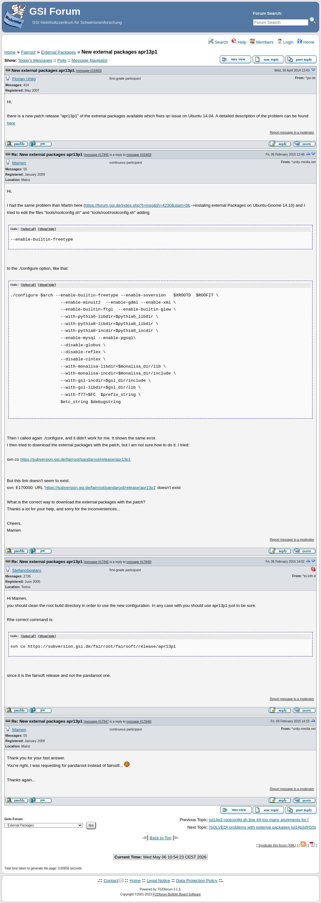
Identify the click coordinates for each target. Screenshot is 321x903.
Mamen (19, 163)
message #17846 (97, 561)
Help (239, 42)
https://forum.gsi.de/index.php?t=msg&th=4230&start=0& (137, 205)
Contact (111, 879)
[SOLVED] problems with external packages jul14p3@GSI (262, 826)
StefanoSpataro (26, 569)
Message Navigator (89, 60)
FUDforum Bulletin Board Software (177, 893)
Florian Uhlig (24, 79)
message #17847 (97, 720)
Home (305, 42)
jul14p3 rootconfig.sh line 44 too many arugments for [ (259, 818)
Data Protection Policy (196, 879)
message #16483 (89, 70)
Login (285, 42)
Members (261, 42)
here (11, 123)
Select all (28, 229)
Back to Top (160, 837)
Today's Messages (35, 60)
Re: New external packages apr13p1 (47, 154)
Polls (61, 60)
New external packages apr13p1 (43, 70)
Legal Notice (158, 879)
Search (218, 42)
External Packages (58, 52)
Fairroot (28, 52)
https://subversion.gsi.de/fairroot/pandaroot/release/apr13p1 (75, 458)
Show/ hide (47, 229)
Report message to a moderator (292, 132)
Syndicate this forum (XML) (277, 844)
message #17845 (97, 155)
